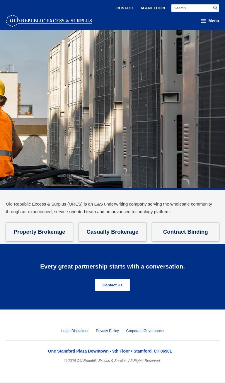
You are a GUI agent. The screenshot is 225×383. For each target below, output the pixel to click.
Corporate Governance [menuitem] (145, 332)
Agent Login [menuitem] (153, 8)
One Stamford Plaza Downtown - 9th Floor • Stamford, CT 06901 (110, 352)
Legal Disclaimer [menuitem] (74, 332)
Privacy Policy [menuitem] (107, 332)
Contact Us (112, 286)
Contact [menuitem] (124, 8)
